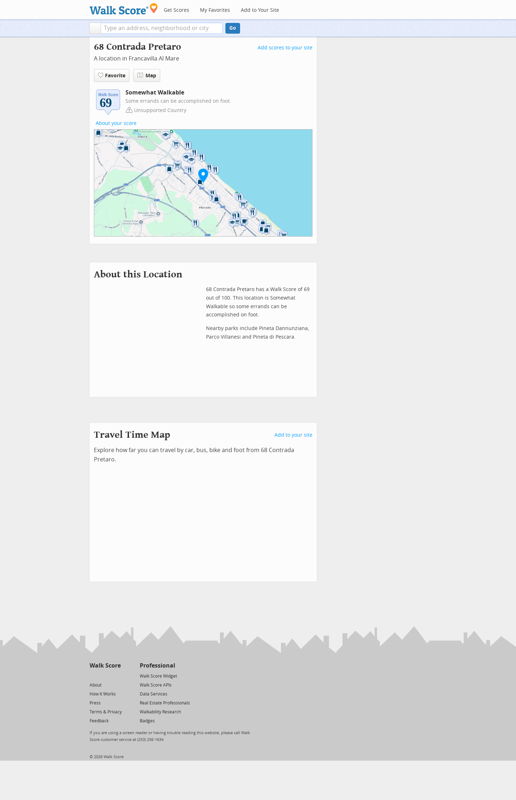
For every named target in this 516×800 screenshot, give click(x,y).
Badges (147, 720)
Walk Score (105, 665)
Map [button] (146, 75)
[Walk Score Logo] (124, 9)
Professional (157, 665)
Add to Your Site (260, 10)
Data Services (153, 694)
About (95, 685)
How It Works (103, 694)
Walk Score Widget (158, 676)
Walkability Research (160, 711)
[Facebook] (105, 675)
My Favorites (215, 10)
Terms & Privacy (106, 711)
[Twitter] (94, 675)
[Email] (116, 675)
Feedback (99, 720)
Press (95, 703)
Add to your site (293, 435)
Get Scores (176, 10)
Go (232, 28)
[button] (95, 28)
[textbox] (162, 28)
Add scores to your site (285, 48)
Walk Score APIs (156, 685)
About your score (116, 123)
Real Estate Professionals (165, 703)
